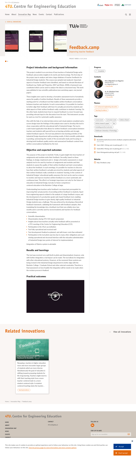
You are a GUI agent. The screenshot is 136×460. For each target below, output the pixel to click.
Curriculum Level (111, 120)
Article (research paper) (102, 123)
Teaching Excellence (101, 110)
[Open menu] (130, 14)
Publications (59, 15)
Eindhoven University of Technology (106, 130)
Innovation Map (24, 15)
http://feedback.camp (103, 162)
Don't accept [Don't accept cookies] (121, 453)
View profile (109, 86)
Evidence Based (124, 120)
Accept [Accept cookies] (119, 447)
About (13, 15)
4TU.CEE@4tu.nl (53, 425)
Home (7, 15)
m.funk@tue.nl (109, 95)
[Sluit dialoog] (132, 441)
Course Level (99, 120)
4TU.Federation (15, 2)
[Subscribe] (128, 434)
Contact (49, 15)
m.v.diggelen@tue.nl (111, 84)
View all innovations (122, 332)
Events (41, 15)
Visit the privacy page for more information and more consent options (52, 447)
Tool (114, 123)
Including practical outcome (103, 127)
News (35, 15)
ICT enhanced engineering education (106, 107)
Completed (101, 71)
